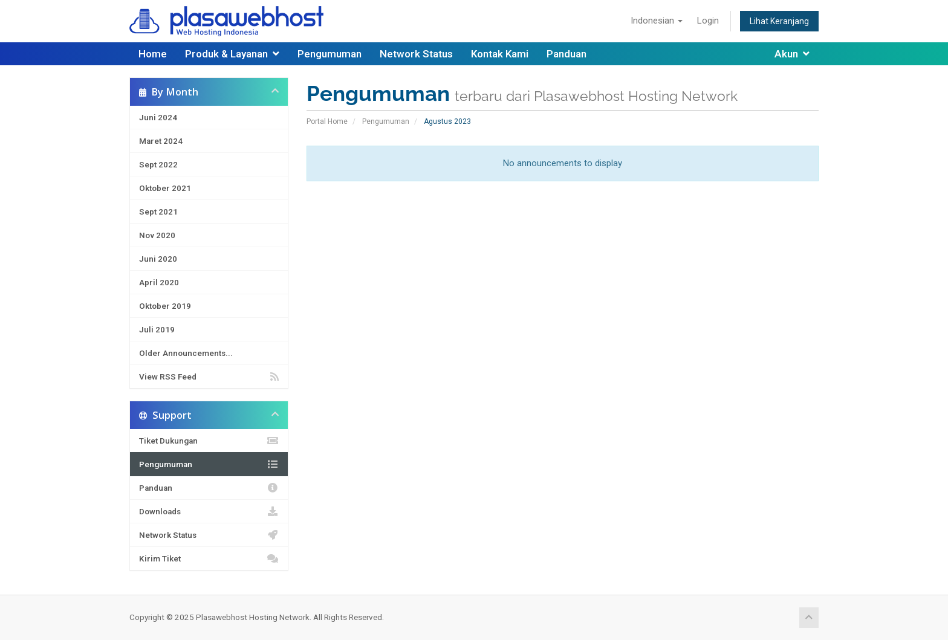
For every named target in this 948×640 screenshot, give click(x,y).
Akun (792, 54)
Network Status (416, 54)
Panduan (566, 54)
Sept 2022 (158, 164)
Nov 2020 (157, 235)
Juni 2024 (158, 117)
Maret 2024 (161, 141)
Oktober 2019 (165, 306)
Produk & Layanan (232, 54)
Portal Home (327, 121)
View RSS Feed (209, 376)
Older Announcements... (186, 353)
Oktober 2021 (165, 188)
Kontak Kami (499, 54)
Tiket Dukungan (209, 440)
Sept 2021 (158, 211)
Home (152, 54)
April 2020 (159, 282)
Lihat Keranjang (779, 21)
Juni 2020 (158, 258)
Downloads (209, 511)
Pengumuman (329, 54)
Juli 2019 (157, 329)
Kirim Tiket (209, 558)
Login (708, 20)
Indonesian (657, 20)
